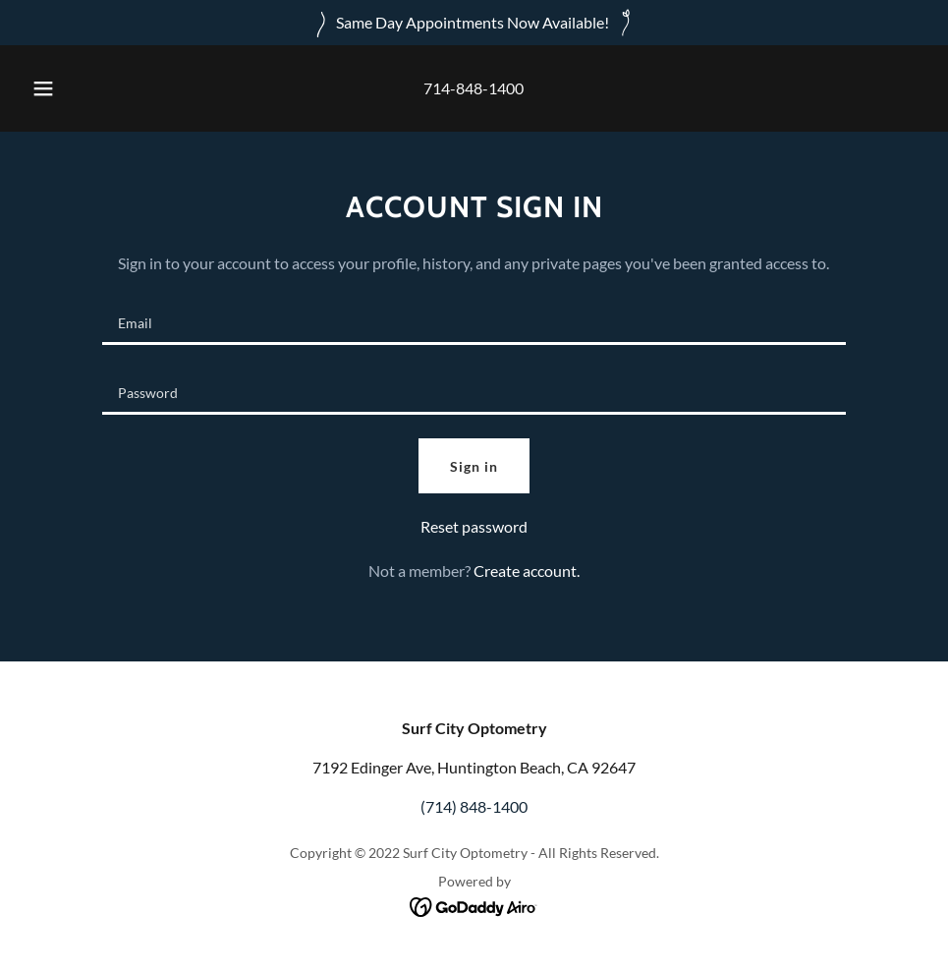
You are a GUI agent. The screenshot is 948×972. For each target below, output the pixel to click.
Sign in (474, 466)
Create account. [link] (527, 570)
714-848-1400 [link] (473, 88)
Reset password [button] (474, 526)
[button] (64, 88)
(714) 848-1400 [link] (474, 806)
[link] (474, 904)
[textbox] (473, 322)
